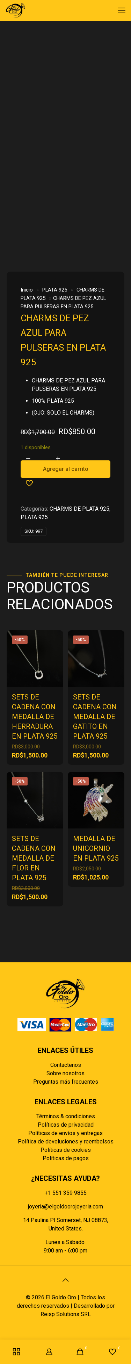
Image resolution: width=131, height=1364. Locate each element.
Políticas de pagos (66, 1158)
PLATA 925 (54, 290)
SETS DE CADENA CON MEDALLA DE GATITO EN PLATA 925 (95, 716)
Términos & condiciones (65, 1116)
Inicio (27, 290)
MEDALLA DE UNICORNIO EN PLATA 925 (95, 848)
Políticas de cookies (66, 1150)
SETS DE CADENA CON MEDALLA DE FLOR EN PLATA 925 (34, 858)
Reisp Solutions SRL (66, 1314)
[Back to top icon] (65, 1280)
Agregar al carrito (65, 469)
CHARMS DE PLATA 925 (79, 508)
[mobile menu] (122, 10)
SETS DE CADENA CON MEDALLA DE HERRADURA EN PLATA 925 (34, 716)
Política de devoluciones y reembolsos (66, 1141)
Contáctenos (65, 1065)
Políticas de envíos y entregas (65, 1133)
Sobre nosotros (65, 1073)
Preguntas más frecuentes (65, 1081)
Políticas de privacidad (66, 1124)
